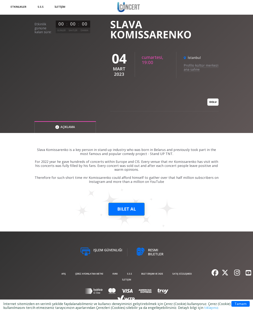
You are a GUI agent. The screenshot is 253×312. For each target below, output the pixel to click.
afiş (63, 273)
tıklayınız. (211, 307)
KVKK (115, 273)
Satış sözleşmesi (182, 273)
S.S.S (40, 6)
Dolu (213, 102)
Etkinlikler (18, 6)
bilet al (126, 209)
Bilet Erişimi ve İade (152, 273)
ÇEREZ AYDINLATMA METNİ (89, 273)
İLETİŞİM (60, 6)
